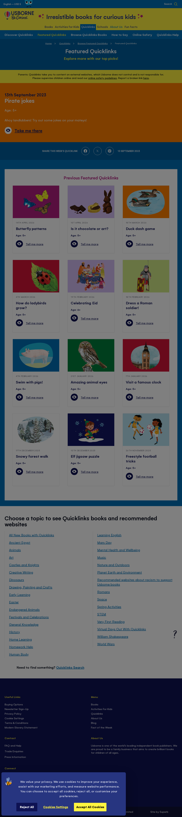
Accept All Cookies (90, 807)
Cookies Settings (55, 807)
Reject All (27, 807)
